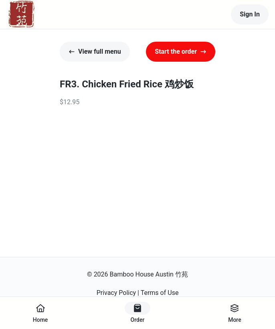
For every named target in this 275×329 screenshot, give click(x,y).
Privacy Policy (116, 293)
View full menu (95, 51)
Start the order (180, 51)
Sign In (250, 14)
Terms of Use (160, 293)
